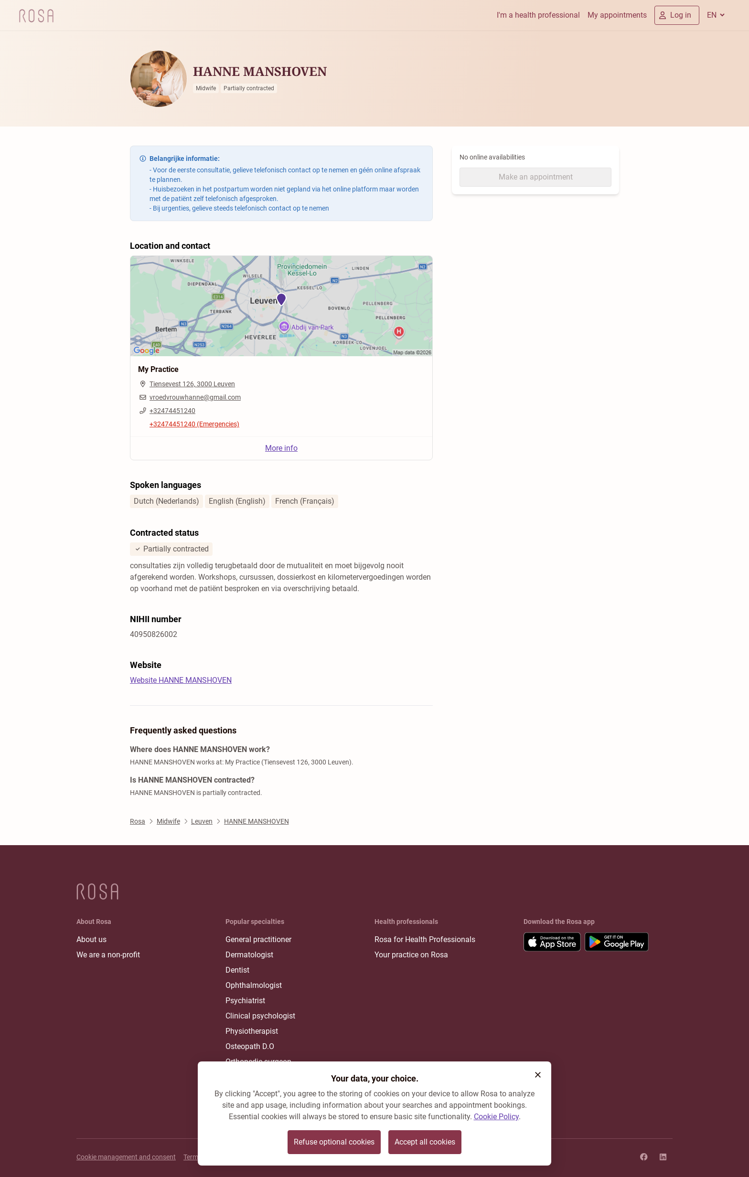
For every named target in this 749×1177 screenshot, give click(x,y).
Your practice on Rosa (411, 954)
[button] (538, 1075)
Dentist (237, 970)
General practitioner (258, 939)
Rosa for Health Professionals (424, 939)
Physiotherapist (251, 1031)
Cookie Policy (496, 1116)
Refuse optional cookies (334, 1141)
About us (91, 939)
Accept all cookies (425, 1141)
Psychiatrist (245, 1000)
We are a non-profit (108, 954)
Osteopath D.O (249, 1046)
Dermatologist (249, 954)
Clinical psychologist (260, 1015)
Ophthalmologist (253, 985)
